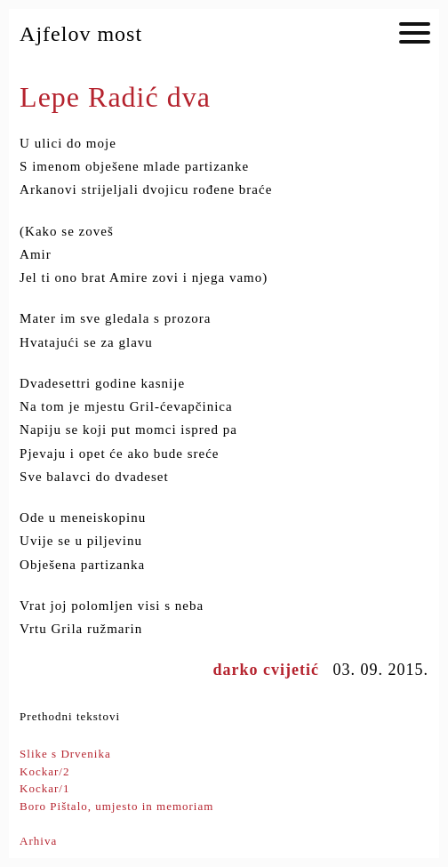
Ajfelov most (81, 33)
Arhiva (38, 840)
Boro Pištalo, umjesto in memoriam (116, 806)
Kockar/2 (44, 771)
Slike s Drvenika (65, 753)
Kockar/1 (44, 788)
